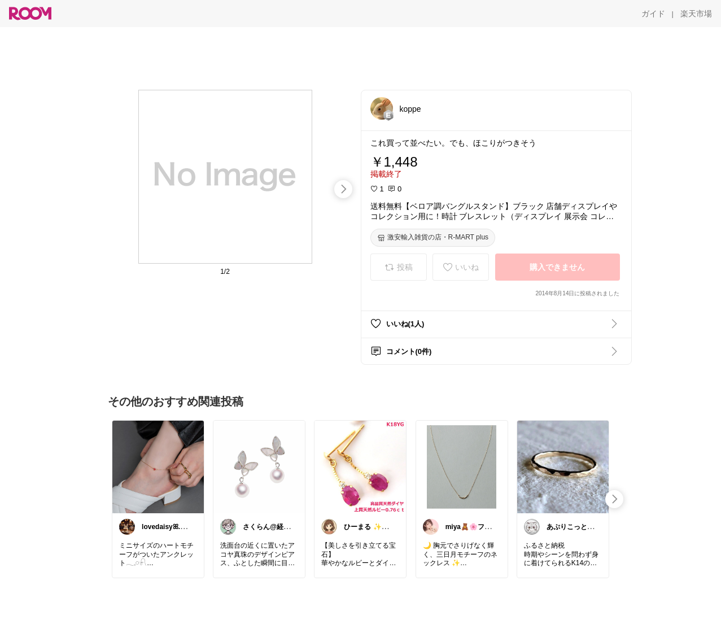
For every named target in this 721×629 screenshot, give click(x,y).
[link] (158, 466)
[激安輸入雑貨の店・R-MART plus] (433, 238)
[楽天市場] (696, 13)
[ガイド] (653, 13)
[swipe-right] (343, 189)
